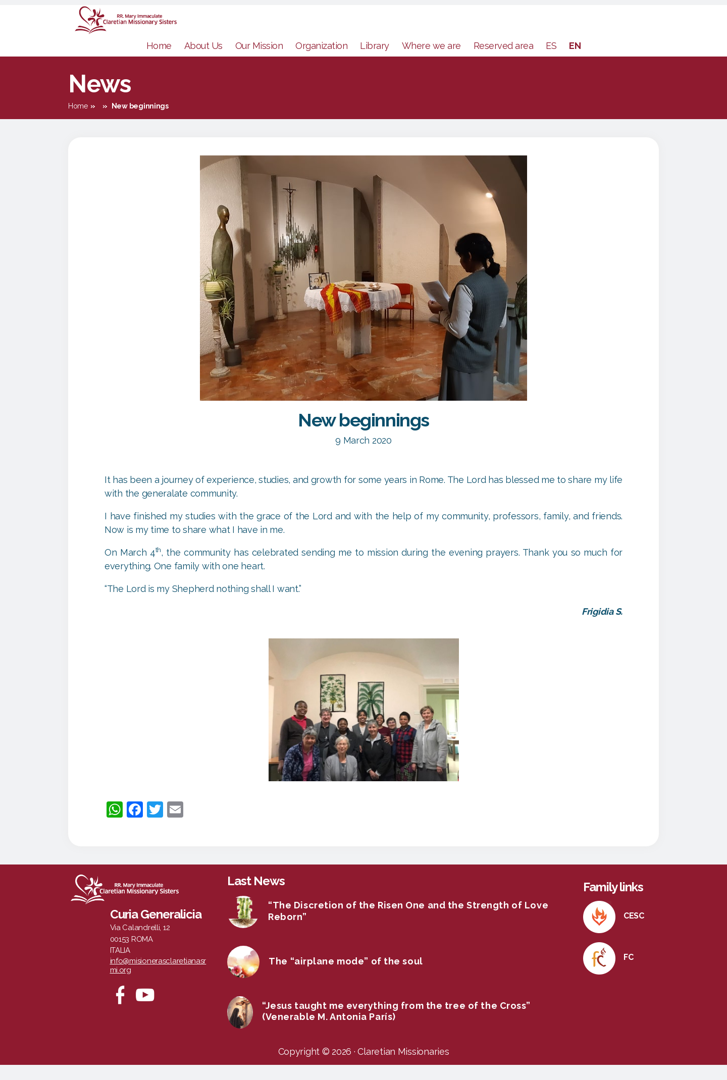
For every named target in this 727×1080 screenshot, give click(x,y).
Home (159, 61)
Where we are (431, 61)
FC (628, 972)
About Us (203, 61)
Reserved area (504, 61)
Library (374, 61)
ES (551, 61)
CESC (634, 931)
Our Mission (259, 61)
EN (575, 61)
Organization (321, 61)
